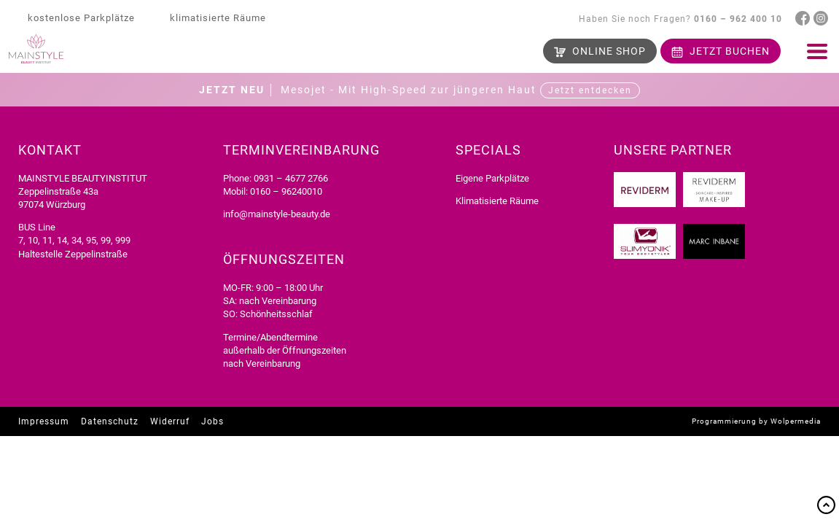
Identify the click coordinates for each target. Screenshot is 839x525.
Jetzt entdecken (590, 90)
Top (826, 505)
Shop (609, 51)
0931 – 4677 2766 (291, 178)
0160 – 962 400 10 (738, 19)
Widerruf (170, 421)
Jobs (212, 421)
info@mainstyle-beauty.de (276, 214)
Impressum (43, 421)
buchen (730, 51)
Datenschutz (109, 421)
